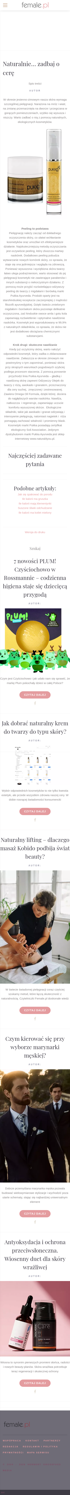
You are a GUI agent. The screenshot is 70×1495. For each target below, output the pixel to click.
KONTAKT (32, 1441)
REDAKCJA (10, 1446)
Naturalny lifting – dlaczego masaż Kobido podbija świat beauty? (35, 848)
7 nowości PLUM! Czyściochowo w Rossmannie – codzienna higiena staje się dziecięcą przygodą (35, 577)
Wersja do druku (35, 532)
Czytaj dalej (35, 694)
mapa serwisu (38, 1452)
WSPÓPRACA (12, 1441)
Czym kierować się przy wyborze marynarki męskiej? (35, 1047)
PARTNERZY (52, 1441)
